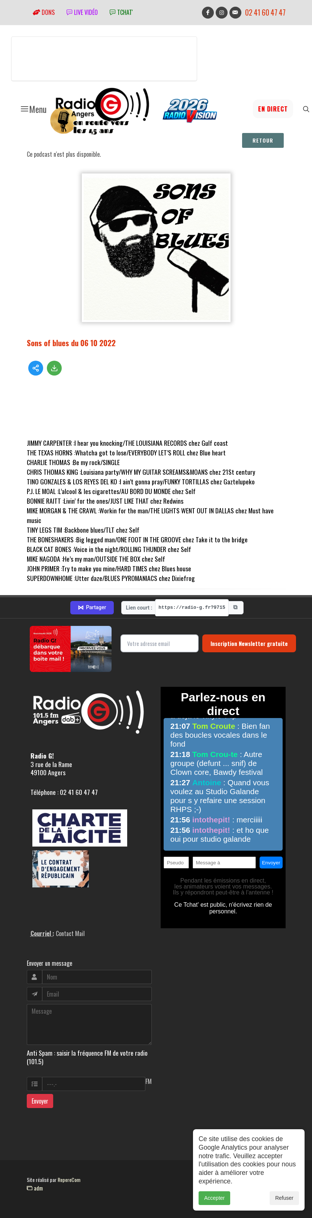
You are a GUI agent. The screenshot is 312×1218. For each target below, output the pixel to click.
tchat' (121, 12)
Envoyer (40, 1101)
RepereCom (69, 1179)
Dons (44, 12)
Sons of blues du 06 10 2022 (71, 342)
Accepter (214, 1198)
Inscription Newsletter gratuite (249, 643)
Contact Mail (70, 933)
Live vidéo (82, 12)
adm (35, 1188)
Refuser (284, 1198)
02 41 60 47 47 (265, 12)
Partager (92, 607)
